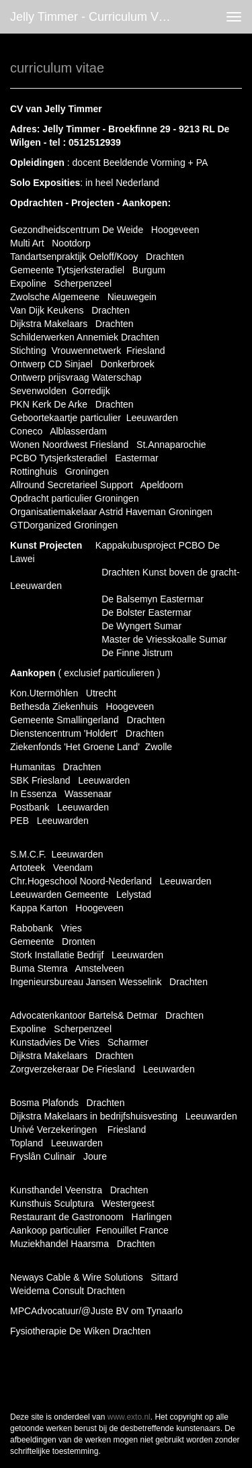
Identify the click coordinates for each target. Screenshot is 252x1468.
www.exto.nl (129, 1417)
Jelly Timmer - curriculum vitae (94, 17)
